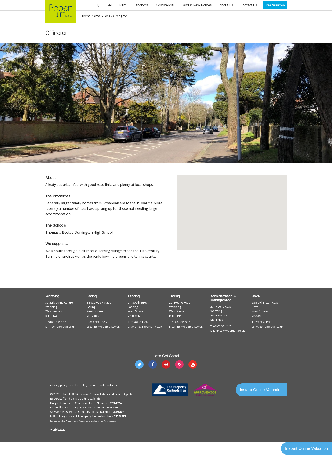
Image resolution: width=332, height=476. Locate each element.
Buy (96, 5)
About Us (226, 5)
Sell (109, 5)
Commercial (165, 5)
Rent (122, 5)
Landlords (141, 5)
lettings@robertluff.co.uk (229, 331)
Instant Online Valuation (261, 390)
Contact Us (249, 5)
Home (86, 16)
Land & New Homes (196, 5)
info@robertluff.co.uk (61, 326)
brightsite (59, 429)
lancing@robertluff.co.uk (146, 326)
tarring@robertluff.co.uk (187, 326)
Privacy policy (59, 385)
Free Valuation (275, 5)
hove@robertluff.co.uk (269, 326)
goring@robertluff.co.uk (104, 326)
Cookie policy (78, 385)
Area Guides (102, 16)
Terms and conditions (104, 385)
